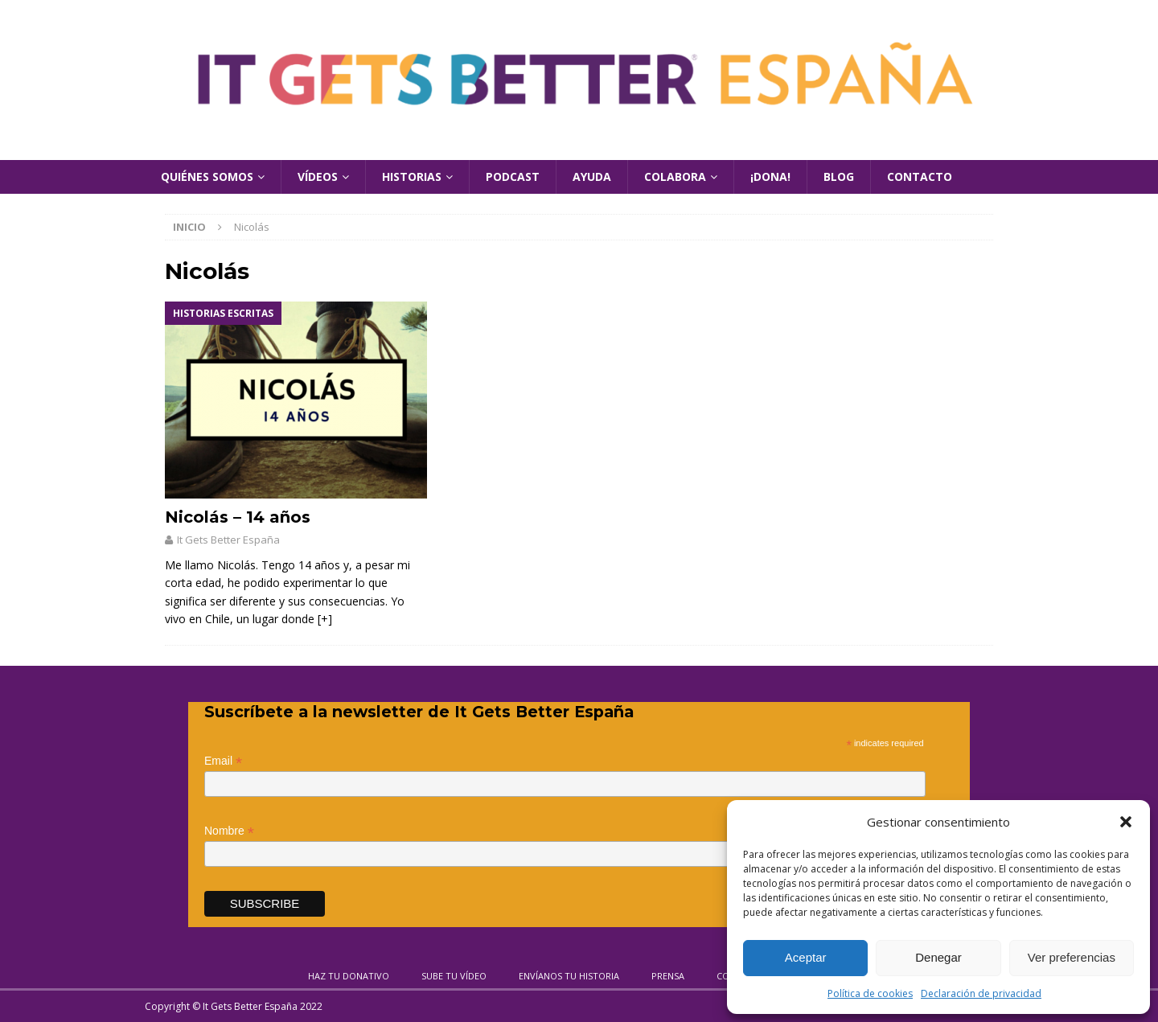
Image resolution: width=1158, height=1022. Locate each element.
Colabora (675, 176)
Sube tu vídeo (454, 976)
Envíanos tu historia (569, 976)
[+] (325, 618)
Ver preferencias (1071, 957)
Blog (838, 176)
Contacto (919, 176)
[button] (1126, 822)
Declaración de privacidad (981, 993)
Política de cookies (870, 993)
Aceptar (806, 957)
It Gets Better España (228, 539)
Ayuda (592, 176)
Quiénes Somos (207, 176)
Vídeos (318, 176)
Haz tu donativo (348, 976)
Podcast (513, 176)
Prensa (667, 976)
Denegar (938, 957)
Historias (411, 176)
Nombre (229, 831)
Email (223, 761)
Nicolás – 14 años (237, 517)
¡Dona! (770, 176)
